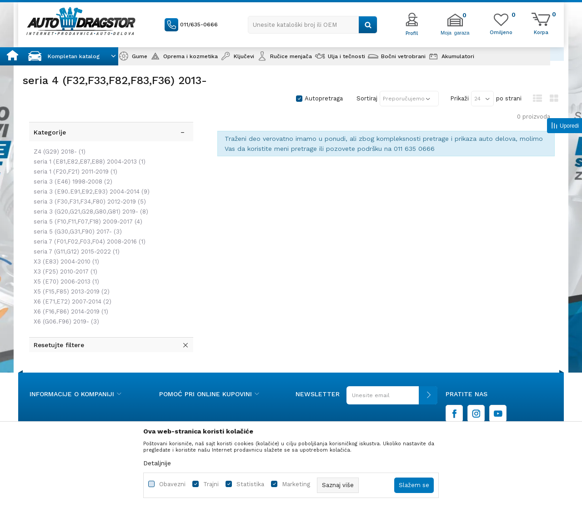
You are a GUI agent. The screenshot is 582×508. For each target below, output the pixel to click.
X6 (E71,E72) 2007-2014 (71, 287)
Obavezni (172, 484)
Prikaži (459, 98)
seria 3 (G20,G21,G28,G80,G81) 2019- (89, 197)
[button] (312, 25)
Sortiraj (366, 98)
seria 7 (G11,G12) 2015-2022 (75, 237)
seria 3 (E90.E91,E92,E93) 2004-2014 (90, 177)
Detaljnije (157, 463)
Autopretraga (324, 98)
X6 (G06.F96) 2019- (64, 307)
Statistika (250, 484)
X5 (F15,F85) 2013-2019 (70, 277)
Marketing (296, 484)
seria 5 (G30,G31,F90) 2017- (76, 217)
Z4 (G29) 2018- (58, 137)
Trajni (211, 484)
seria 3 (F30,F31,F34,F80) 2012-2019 (88, 187)
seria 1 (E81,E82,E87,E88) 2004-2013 (88, 147)
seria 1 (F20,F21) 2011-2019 (73, 157)
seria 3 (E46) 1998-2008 (71, 167)
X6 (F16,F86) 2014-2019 (69, 297)
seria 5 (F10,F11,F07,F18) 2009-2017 (86, 207)
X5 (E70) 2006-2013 (64, 267)
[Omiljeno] (501, 31)
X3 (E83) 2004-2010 (64, 247)
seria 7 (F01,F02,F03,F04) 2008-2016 (88, 227)
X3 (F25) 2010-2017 (63, 257)
